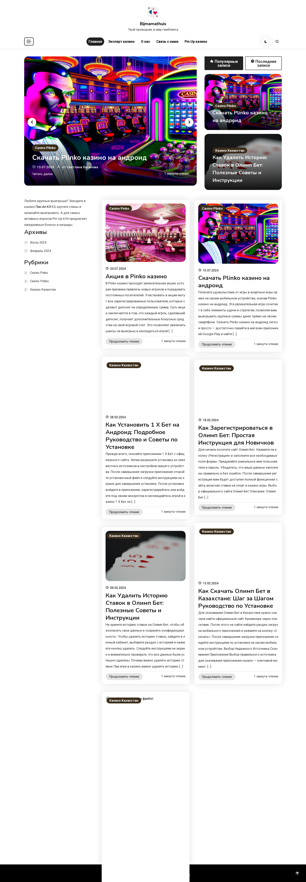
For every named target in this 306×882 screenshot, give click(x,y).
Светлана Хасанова (82, 167)
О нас (145, 41)
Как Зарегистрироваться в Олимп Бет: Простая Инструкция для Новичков (236, 435)
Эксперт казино (121, 41)
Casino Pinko (39, 273)
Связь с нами (167, 41)
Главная (95, 41)
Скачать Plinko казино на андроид (89, 157)
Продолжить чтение (124, 341)
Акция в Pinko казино (136, 276)
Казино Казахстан (229, 150)
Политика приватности (173, 875)
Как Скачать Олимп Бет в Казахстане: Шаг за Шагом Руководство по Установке (236, 598)
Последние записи (263, 63)
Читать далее (42, 174)
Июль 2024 (38, 242)
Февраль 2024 (40, 251)
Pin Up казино (196, 41)
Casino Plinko (45, 148)
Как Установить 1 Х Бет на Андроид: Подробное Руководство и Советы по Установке (142, 436)
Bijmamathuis (153, 24)
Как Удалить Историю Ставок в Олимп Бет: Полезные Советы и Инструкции (137, 607)
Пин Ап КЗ (43, 207)
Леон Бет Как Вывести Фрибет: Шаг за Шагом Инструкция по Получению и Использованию (144, 771)
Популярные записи (224, 63)
